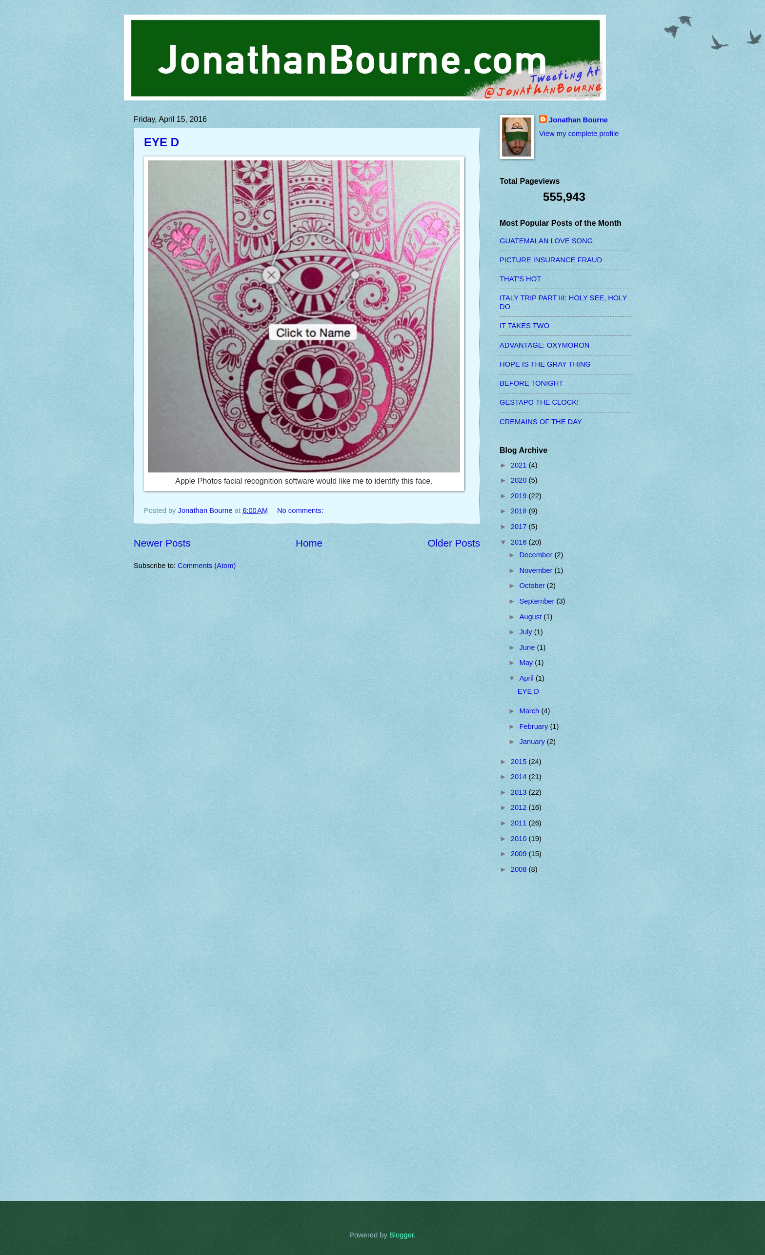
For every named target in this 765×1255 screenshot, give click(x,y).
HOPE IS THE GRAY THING (545, 364)
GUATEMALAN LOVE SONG (546, 241)
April (527, 678)
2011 (520, 823)
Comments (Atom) (207, 565)
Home (309, 543)
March (530, 711)
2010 (520, 839)
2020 (520, 480)
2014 (520, 777)
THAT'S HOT (520, 279)
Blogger (401, 1235)
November (536, 570)
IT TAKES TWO (524, 326)
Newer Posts (162, 543)
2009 (520, 854)
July (526, 632)
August (531, 617)
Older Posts (453, 543)
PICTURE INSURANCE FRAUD (551, 260)
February (534, 726)
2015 (520, 761)
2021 (520, 465)
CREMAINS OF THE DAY (541, 422)
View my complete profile (579, 133)
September (537, 601)
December (536, 555)
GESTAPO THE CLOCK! (539, 402)
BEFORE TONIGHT (531, 383)
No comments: (301, 510)
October (532, 585)
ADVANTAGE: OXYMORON (544, 345)
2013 (520, 792)
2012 (520, 807)
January (532, 741)
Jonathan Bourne (578, 120)
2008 (520, 869)
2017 (520, 526)
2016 (520, 542)
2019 (520, 496)
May (527, 663)
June (528, 647)
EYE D (161, 142)
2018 (520, 511)
